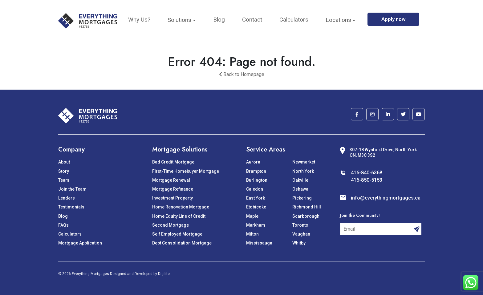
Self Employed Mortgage (177, 234)
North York (303, 171)
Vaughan (301, 234)
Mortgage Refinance (172, 189)
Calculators (293, 19)
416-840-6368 (366, 173)
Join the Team (72, 189)
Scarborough (305, 216)
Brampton (256, 171)
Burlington (256, 180)
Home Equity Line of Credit (178, 216)
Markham (255, 225)
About (64, 162)
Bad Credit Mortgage (173, 162)
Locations (338, 19)
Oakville (300, 180)
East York (255, 198)
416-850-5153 (366, 180)
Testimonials (71, 206)
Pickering (302, 198)
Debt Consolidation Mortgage (182, 242)
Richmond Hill (306, 206)
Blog (219, 19)
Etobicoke (256, 206)
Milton (252, 234)
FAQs (63, 225)
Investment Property (172, 198)
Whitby (299, 242)
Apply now (393, 19)
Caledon (254, 189)
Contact (252, 19)
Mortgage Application (80, 242)
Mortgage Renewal (171, 180)
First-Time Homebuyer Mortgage (185, 171)
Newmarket (303, 162)
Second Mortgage (170, 225)
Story (63, 171)
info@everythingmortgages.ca (385, 198)
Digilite (164, 274)
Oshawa (300, 189)
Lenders (66, 198)
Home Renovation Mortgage (180, 206)
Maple (252, 216)
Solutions (179, 19)
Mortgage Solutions (180, 149)
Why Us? (139, 19)
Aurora (253, 162)
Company (71, 149)
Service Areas (265, 149)
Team (63, 180)
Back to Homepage (241, 74)
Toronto (300, 225)
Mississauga (259, 242)
